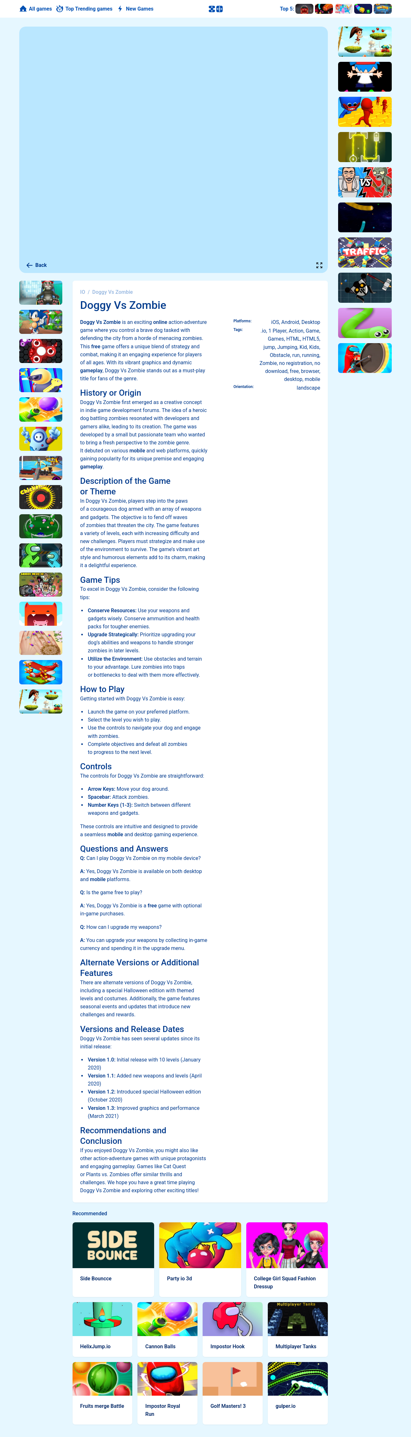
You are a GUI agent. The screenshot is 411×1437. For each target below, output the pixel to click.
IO (82, 292)
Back (36, 265)
